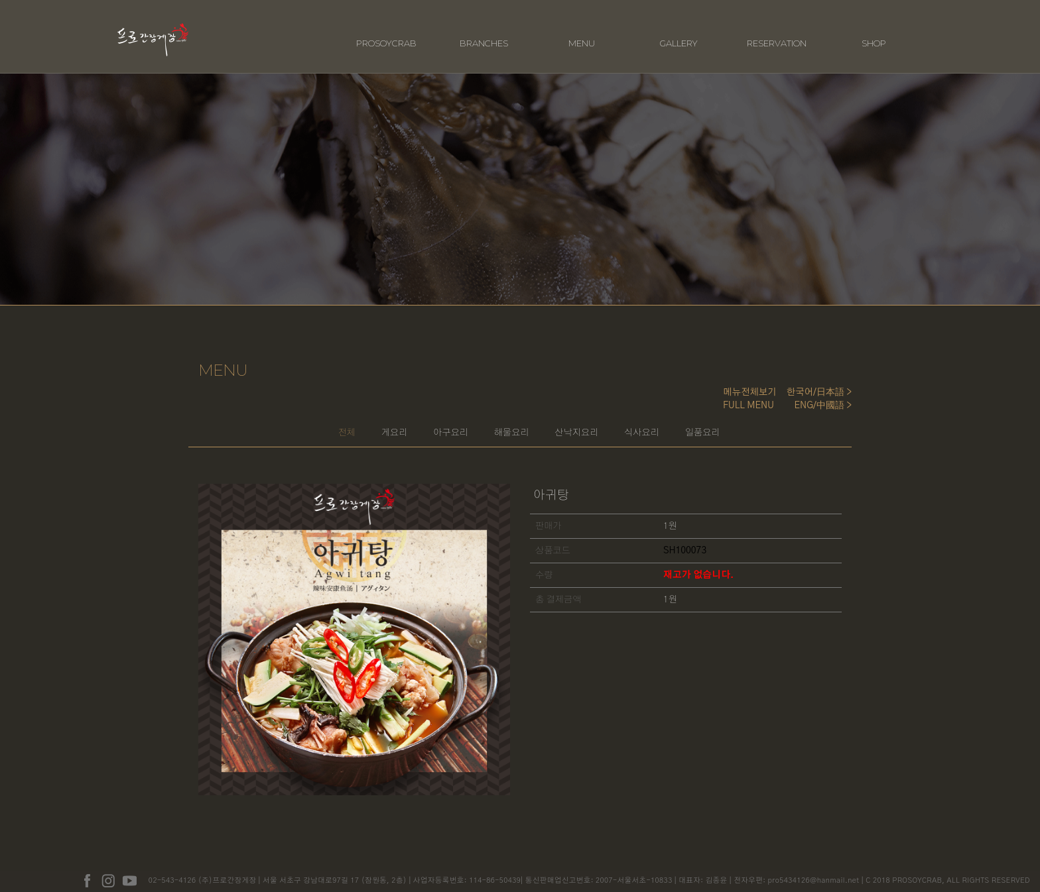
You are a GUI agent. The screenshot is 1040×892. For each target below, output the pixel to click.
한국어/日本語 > (819, 380)
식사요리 (692, 425)
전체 (249, 425)
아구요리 (412, 425)
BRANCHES (484, 31)
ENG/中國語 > (823, 393)
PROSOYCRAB (386, 31)
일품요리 (782, 425)
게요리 (327, 425)
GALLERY (679, 31)
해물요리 (502, 425)
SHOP (874, 31)
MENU (581, 31)
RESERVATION (777, 31)
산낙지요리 (597, 425)
